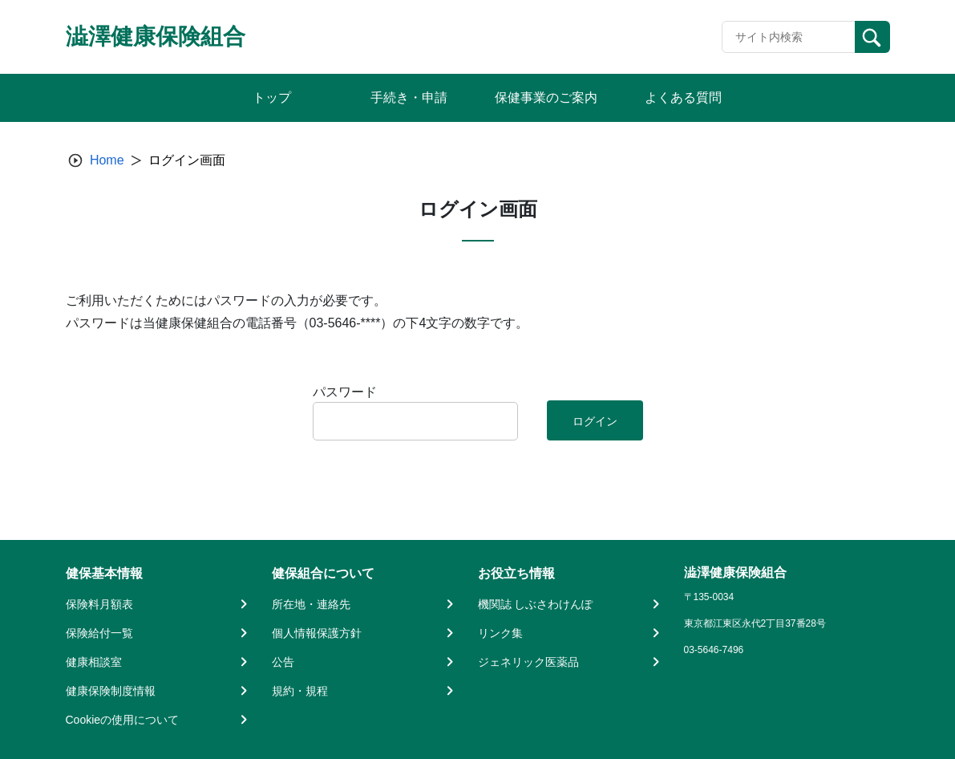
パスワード (345, 392)
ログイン (595, 421)
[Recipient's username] (789, 37)
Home (107, 160)
